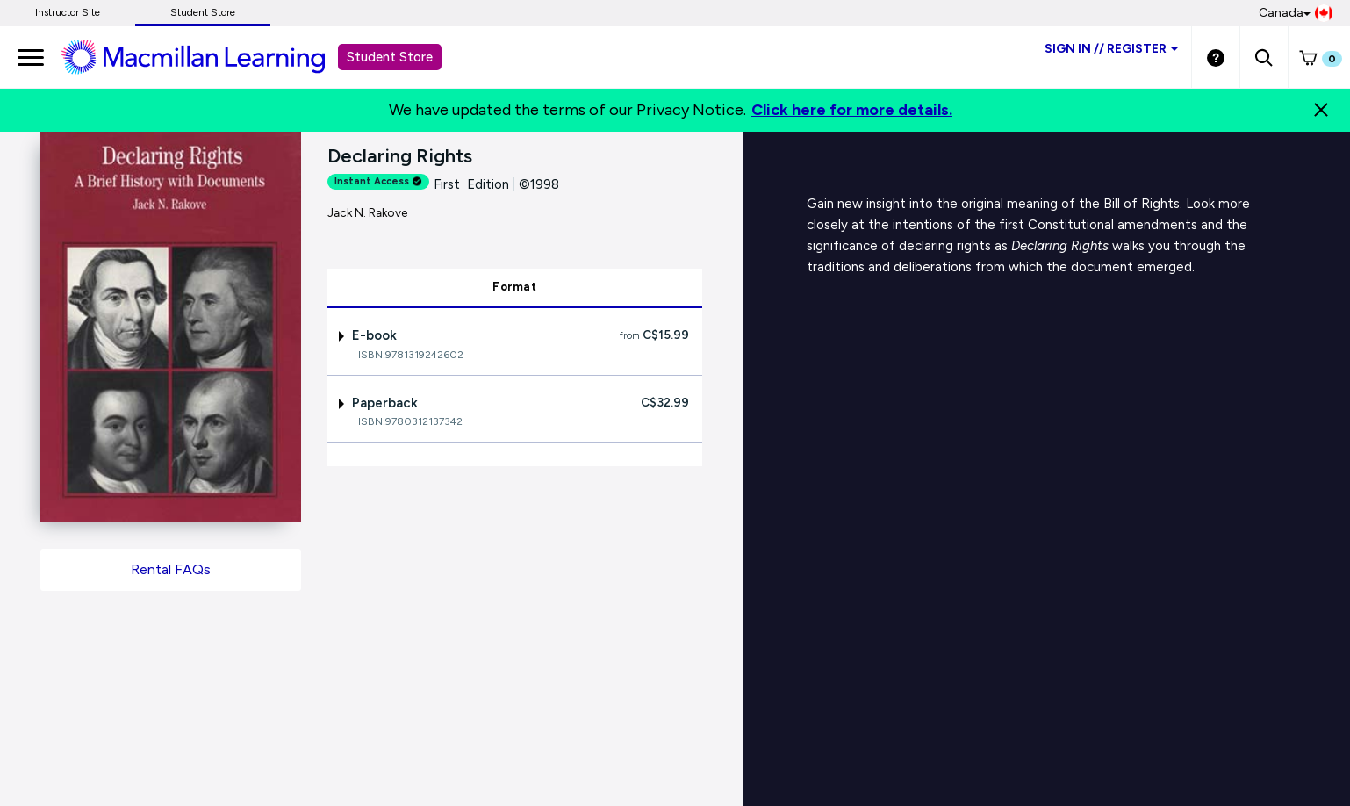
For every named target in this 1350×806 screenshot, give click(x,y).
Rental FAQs (171, 569)
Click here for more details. (851, 109)
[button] (1263, 57)
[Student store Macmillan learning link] (206, 56)
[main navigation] (30, 57)
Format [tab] (514, 286)
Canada (1295, 13)
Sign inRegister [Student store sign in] (1111, 48)
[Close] (1321, 110)
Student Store (202, 12)
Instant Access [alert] (378, 181)
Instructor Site (67, 12)
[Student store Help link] (1215, 57)
